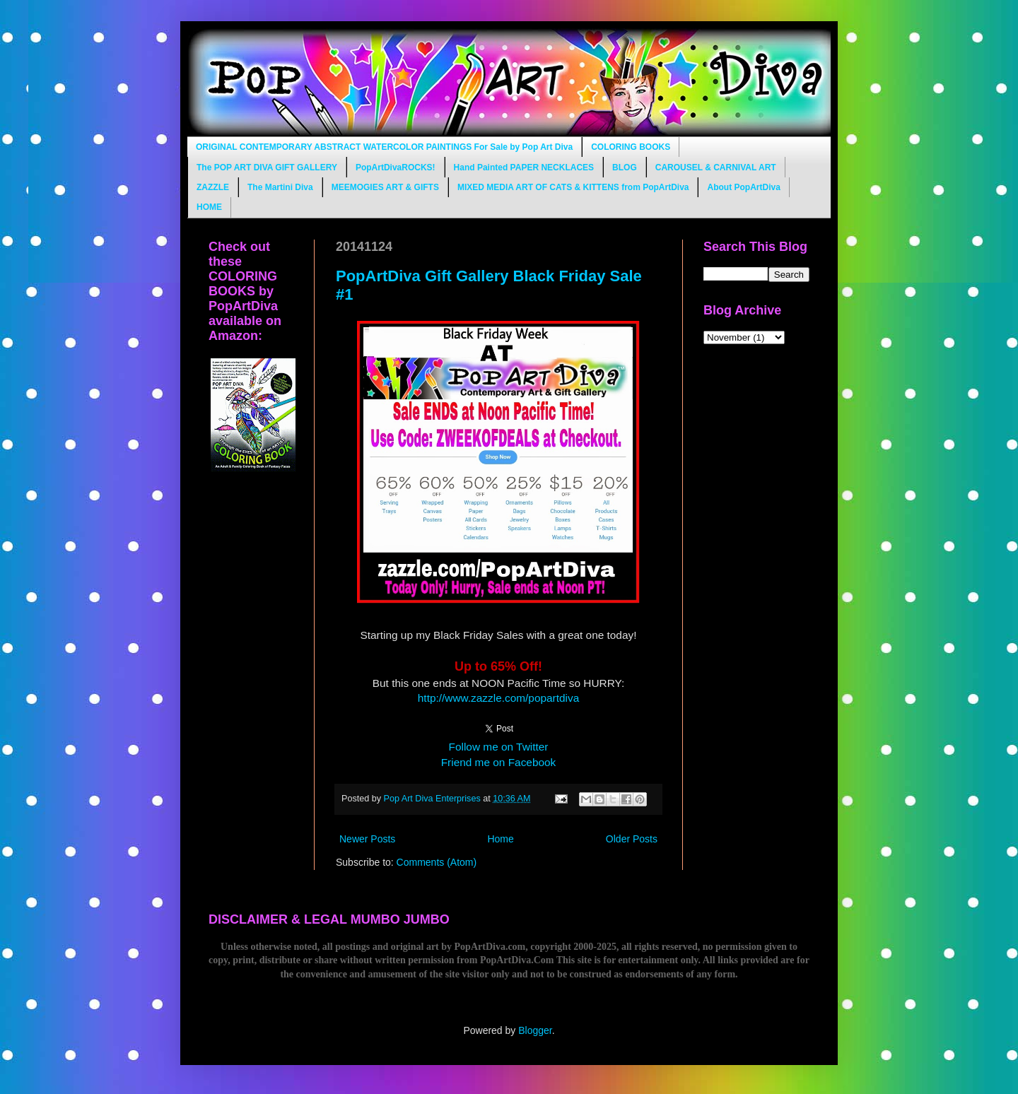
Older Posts (631, 839)
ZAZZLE (213, 187)
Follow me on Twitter (499, 747)
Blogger (534, 1030)
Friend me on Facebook (498, 762)
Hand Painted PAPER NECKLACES (524, 167)
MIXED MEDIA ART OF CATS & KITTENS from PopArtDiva (573, 187)
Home (500, 839)
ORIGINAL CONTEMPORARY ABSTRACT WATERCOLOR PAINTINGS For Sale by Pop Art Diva (384, 147)
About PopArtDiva (743, 187)
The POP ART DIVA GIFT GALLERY (267, 167)
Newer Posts (367, 839)
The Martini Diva (280, 187)
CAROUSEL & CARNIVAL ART (715, 167)
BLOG (624, 167)
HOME (209, 207)
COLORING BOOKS (630, 147)
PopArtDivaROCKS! (395, 167)
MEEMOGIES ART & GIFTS (385, 187)
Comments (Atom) (437, 862)
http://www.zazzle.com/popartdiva (498, 698)
